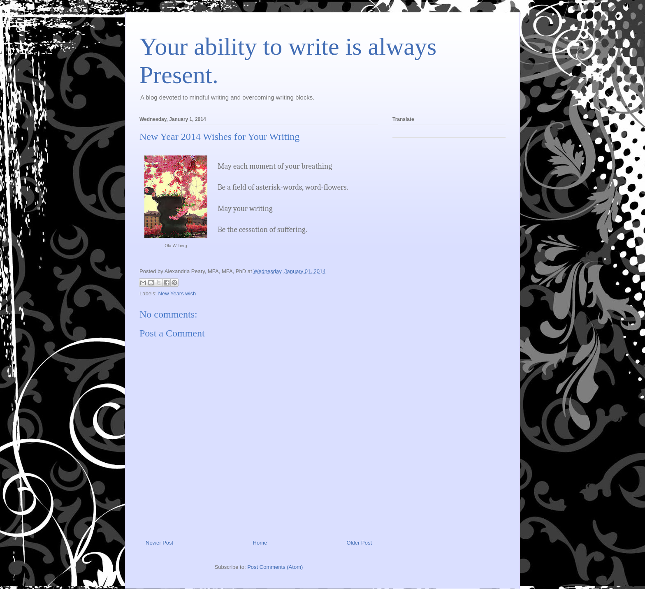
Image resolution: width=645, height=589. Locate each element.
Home (260, 543)
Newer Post (159, 543)
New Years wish (177, 293)
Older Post (359, 543)
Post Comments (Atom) (275, 567)
